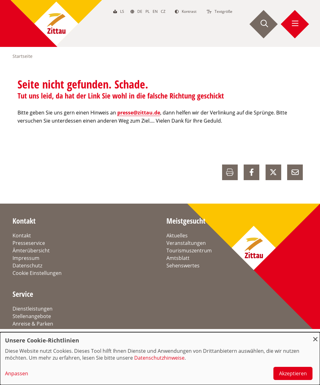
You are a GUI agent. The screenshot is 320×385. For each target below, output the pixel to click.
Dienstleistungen (33, 308)
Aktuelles (177, 235)
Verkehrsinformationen (40, 331)
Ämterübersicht (31, 250)
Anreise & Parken (33, 323)
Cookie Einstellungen (37, 273)
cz (163, 11)
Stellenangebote (32, 316)
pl (147, 11)
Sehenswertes (183, 265)
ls (122, 11)
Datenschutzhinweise (159, 357)
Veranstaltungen (186, 243)
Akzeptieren (293, 373)
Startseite (23, 56)
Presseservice (29, 243)
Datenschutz (27, 265)
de (139, 11)
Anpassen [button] (16, 373)
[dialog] (160, 358)
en (155, 11)
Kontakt (22, 235)
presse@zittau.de (138, 112)
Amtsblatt (178, 258)
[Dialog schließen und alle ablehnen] (315, 336)
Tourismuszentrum (189, 250)
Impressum (26, 258)
